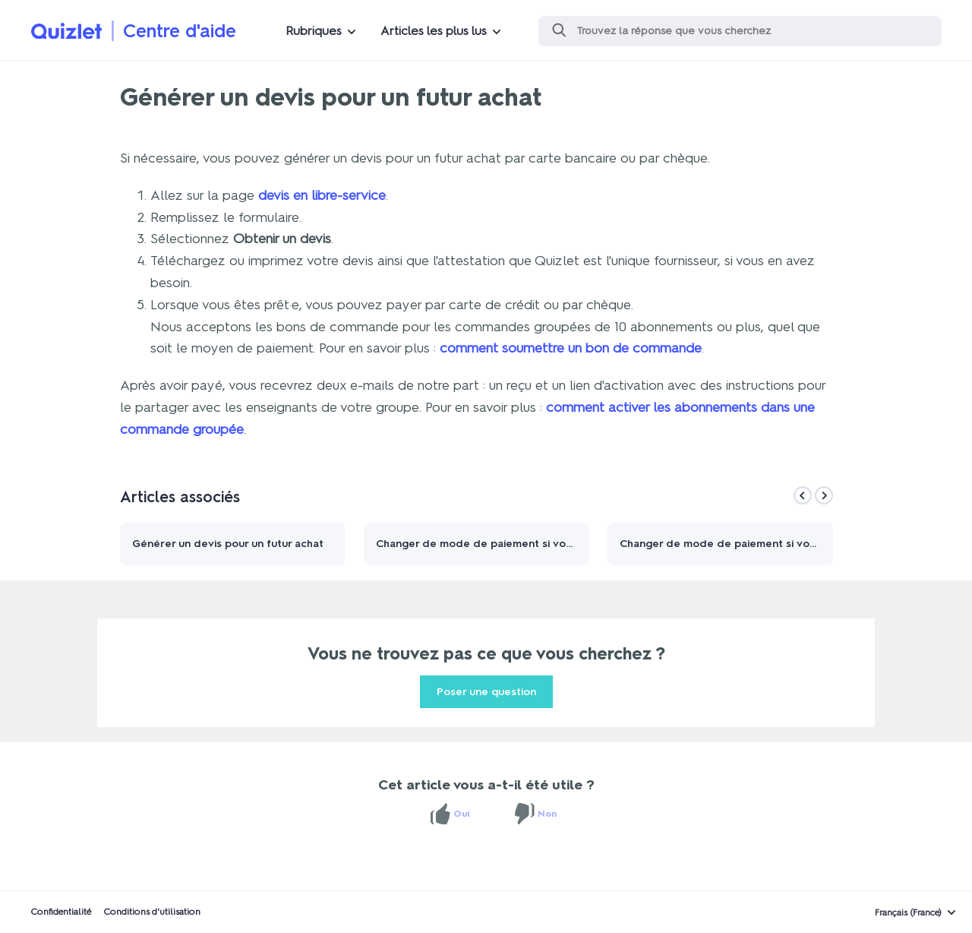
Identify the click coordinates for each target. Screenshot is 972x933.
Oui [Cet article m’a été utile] (461, 813)
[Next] (824, 495)
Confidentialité (60, 911)
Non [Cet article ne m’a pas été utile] (547, 813)
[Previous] (803, 495)
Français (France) (908, 912)
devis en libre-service (322, 195)
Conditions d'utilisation (151, 911)
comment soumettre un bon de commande (571, 348)
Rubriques (314, 31)
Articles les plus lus (433, 31)
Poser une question (486, 691)
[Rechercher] (740, 31)
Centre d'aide (179, 31)
